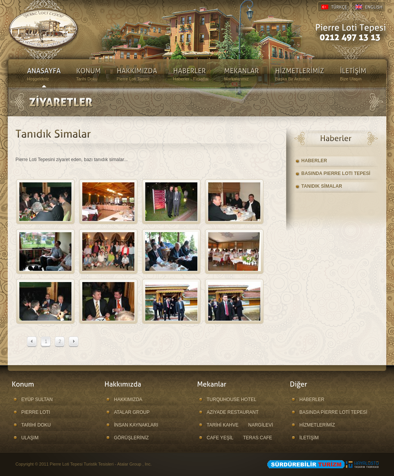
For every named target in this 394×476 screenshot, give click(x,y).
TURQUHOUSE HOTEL (231, 399)
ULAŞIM (30, 437)
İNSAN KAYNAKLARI (136, 425)
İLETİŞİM (309, 437)
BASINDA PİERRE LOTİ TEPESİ (333, 412)
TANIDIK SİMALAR (321, 186)
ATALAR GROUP (131, 412)
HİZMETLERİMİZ (317, 425)
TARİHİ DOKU (36, 425)
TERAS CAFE (257, 437)
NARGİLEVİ (260, 425)
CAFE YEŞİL (220, 437)
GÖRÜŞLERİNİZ (131, 437)
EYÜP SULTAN (37, 399)
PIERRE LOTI (35, 412)
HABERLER (314, 160)
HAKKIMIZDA (128, 399)
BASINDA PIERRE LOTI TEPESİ (335, 173)
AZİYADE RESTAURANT (232, 412)
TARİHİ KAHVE (222, 425)
